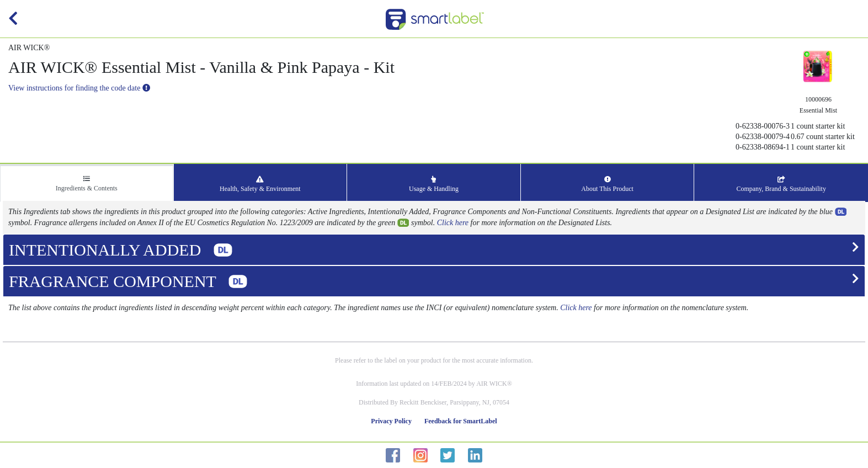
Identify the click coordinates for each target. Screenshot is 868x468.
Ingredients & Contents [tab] (87, 184)
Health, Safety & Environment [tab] (260, 184)
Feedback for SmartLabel (460, 421)
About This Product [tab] (607, 184)
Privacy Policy (391, 421)
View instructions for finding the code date (79, 88)
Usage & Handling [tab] (434, 184)
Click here (452, 223)
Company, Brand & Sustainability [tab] (781, 184)
